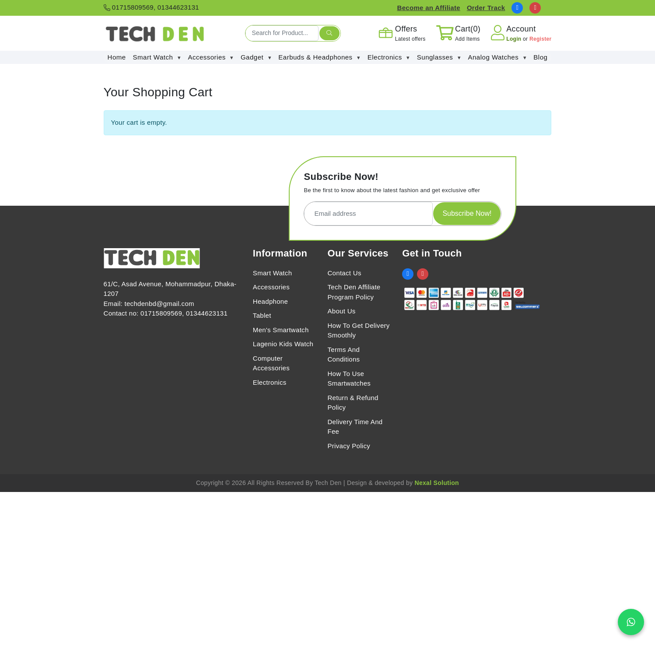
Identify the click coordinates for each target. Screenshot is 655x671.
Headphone (270, 301)
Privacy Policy (348, 446)
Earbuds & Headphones (319, 57)
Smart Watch (157, 57)
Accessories (211, 57)
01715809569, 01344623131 (151, 7)
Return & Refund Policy (352, 402)
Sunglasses (439, 57)
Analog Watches (497, 57)
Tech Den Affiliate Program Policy (353, 292)
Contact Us (344, 273)
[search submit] (329, 33)
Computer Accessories (271, 363)
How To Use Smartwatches (349, 378)
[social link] (517, 8)
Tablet (262, 315)
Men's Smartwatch (281, 330)
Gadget (256, 57)
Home (117, 57)
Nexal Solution (436, 482)
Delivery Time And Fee (354, 427)
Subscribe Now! (466, 213)
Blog (540, 57)
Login (514, 39)
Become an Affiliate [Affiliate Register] (428, 7)
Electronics (389, 57)
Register (540, 39)
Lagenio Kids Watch (283, 344)
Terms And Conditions (343, 354)
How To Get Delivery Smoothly (358, 330)
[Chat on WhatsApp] (631, 622)
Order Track (486, 7)
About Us (341, 311)
